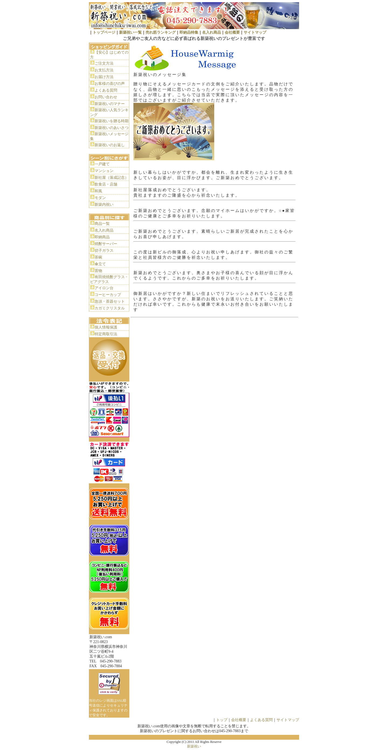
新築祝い (194, 746)
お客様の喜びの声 (110, 84)
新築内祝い (104, 204)
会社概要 (232, 32)
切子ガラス (104, 251)
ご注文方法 (104, 63)
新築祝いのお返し (110, 145)
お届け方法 (104, 77)
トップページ (104, 32)
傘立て (100, 264)
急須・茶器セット (110, 301)
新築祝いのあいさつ (112, 128)
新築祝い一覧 (130, 32)
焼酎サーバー (106, 244)
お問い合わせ (106, 97)
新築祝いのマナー (110, 104)
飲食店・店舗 (106, 184)
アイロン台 (104, 288)
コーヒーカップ (108, 295)
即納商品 (102, 237)
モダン (100, 198)
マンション (104, 171)
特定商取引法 (106, 334)
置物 (98, 271)
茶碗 (98, 257)
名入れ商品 (211, 32)
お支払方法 (104, 70)
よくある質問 (106, 90)
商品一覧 (102, 224)
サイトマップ (255, 32)
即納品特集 (188, 32)
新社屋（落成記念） (112, 178)
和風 (98, 191)
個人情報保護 (106, 327)
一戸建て (102, 164)
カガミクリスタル (110, 308)
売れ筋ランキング (161, 32)
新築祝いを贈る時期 (112, 121)
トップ (221, 720)
